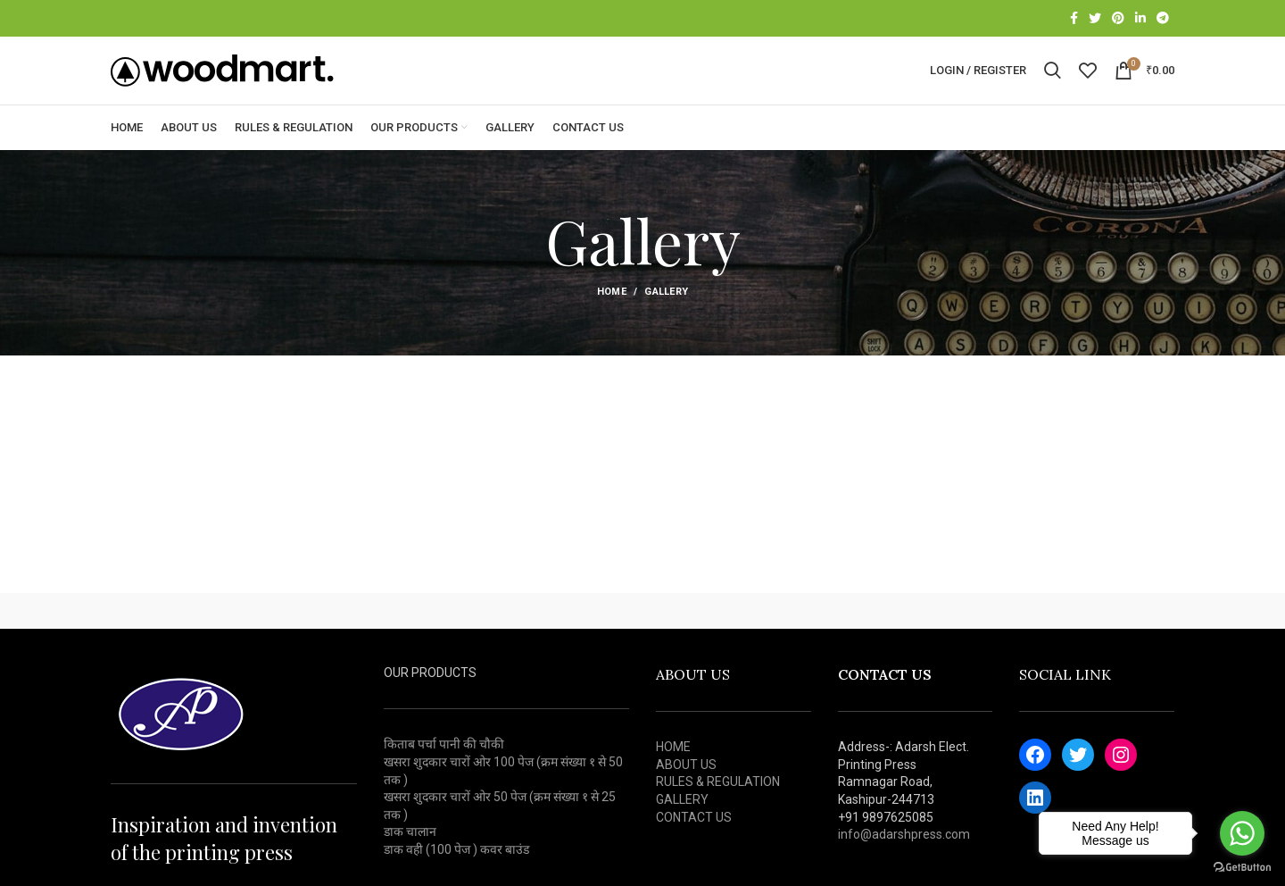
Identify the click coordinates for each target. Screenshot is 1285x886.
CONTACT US (694, 843)
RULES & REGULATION (718, 808)
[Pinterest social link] (1118, 18)
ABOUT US (686, 790)
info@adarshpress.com (904, 860)
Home (611, 318)
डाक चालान (410, 858)
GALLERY (682, 825)
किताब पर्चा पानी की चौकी (444, 771)
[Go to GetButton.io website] (1242, 867)
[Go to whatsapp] (1242, 833)
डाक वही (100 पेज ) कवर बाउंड (456, 875)
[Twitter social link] (1095, 18)
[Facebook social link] (1074, 18)
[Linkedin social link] (1140, 18)
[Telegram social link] (1162, 18)
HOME (673, 772)
